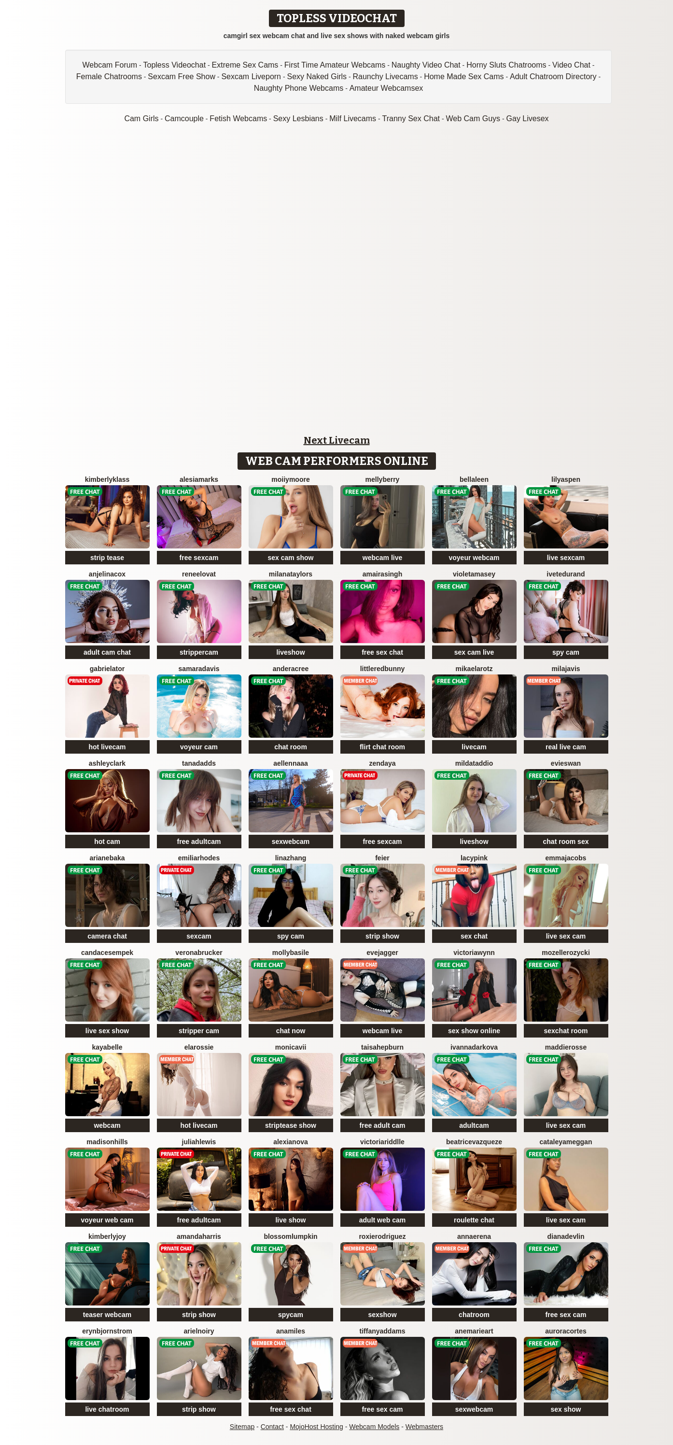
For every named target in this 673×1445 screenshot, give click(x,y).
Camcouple (184, 118)
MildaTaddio (474, 763)
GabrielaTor (107, 669)
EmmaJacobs (566, 858)
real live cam (566, 747)
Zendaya (382, 763)
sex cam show (291, 557)
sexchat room (566, 1031)
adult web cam (382, 1220)
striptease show (290, 1125)
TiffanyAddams (383, 1331)
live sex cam (566, 936)
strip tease (107, 557)
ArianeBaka (107, 858)
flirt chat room (382, 747)
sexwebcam (291, 841)
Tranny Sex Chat (411, 118)
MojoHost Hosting (316, 1427)
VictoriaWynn (474, 952)
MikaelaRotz (473, 669)
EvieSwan (566, 763)
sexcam (198, 936)
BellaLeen (474, 479)
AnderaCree (291, 669)
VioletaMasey (474, 574)
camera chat (107, 936)
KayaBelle (107, 1047)
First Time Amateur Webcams (335, 65)
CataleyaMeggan (566, 1142)
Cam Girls (141, 118)
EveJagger (382, 952)
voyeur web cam (107, 1220)
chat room (290, 747)
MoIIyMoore (290, 479)
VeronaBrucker (198, 952)
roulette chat (474, 1220)
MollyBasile (290, 952)
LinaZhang (291, 858)
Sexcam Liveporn (251, 76)
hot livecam (107, 747)
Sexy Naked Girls (317, 76)
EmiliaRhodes (199, 858)
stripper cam (199, 1031)
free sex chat (382, 652)
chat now (291, 1031)
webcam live (383, 557)
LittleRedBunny (382, 669)
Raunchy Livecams (385, 76)
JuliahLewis (199, 1142)
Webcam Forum (110, 65)
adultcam (474, 1125)
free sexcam (199, 557)
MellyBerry (382, 479)
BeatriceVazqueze (474, 1142)
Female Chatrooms (109, 76)
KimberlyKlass (107, 479)
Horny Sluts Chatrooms (506, 65)
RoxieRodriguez (382, 1236)
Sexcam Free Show (181, 76)
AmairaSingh (382, 574)
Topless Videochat (174, 65)
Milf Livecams (352, 118)
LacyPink (474, 858)
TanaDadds (199, 763)
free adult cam (383, 1125)
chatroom (474, 1315)
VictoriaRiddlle (382, 1142)
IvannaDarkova (474, 1047)
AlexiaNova (290, 1142)
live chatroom (107, 1409)
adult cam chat (107, 652)
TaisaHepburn (382, 1047)
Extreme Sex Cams (245, 65)
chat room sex (566, 841)
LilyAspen (565, 479)
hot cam (107, 841)
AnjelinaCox (107, 574)
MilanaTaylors (290, 574)
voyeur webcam (474, 557)
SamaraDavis (199, 669)
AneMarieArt (474, 1331)
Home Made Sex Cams (464, 76)
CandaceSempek (107, 952)
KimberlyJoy (107, 1236)
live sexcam (566, 557)
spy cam (565, 652)
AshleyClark (107, 763)
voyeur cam (199, 747)
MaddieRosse (566, 1047)
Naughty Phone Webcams (299, 88)
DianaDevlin (565, 1236)
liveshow (290, 652)
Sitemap (242, 1427)
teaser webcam (107, 1315)
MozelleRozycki (566, 952)
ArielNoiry (198, 1331)
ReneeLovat (199, 574)
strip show (382, 936)
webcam (107, 1125)
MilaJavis (565, 669)
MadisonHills (107, 1142)
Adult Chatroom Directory (553, 76)
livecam (474, 747)
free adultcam (199, 841)
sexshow (382, 1315)
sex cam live (474, 652)
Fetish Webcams (238, 118)
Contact (272, 1427)
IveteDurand (566, 574)
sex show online (474, 1031)
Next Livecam (337, 440)
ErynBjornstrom (107, 1331)
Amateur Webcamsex (386, 88)
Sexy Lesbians (298, 118)
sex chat (474, 936)
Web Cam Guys (473, 118)
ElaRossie (199, 1047)
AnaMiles (290, 1331)
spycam (290, 1315)
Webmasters (424, 1427)
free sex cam (566, 1315)
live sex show (107, 1031)
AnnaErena (474, 1236)
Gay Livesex (527, 118)
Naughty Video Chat (426, 65)
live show (290, 1220)
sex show (565, 1409)
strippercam (199, 652)
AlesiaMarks (199, 479)
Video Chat (571, 65)
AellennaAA (290, 763)
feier (382, 858)
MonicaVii (291, 1047)
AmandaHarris (199, 1236)
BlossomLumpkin (290, 1236)
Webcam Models (374, 1427)
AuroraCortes (566, 1331)
